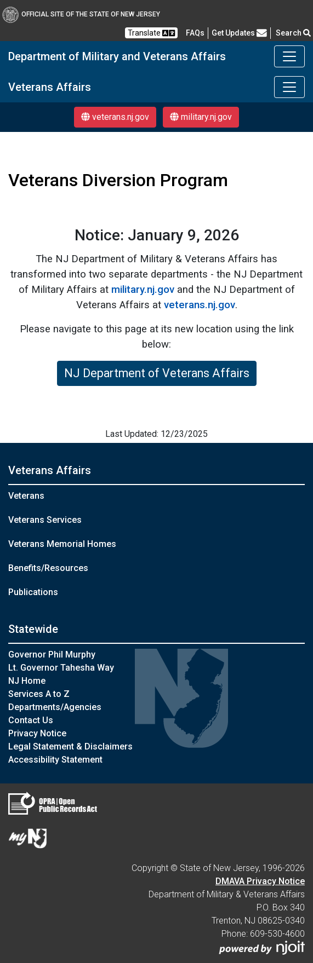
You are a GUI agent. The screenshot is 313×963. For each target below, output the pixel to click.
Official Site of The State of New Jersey (81, 14)
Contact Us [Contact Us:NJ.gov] (30, 720)
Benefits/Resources (48, 568)
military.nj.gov (201, 117)
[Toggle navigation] (289, 56)
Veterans (26, 496)
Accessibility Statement (55, 759)
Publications (33, 592)
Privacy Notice (37, 733)
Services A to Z (39, 694)
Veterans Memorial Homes (62, 544)
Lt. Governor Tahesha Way (61, 667)
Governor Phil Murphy (51, 654)
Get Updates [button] (239, 32)
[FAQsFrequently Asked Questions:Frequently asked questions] (195, 32)
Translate (151, 33)
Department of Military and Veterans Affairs (117, 56)
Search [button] (293, 32)
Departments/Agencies (54, 707)
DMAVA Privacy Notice (260, 881)
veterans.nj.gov (115, 117)
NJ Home (26, 681)
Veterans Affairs (49, 87)
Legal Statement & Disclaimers (70, 746)
